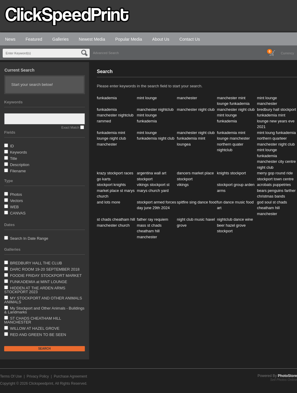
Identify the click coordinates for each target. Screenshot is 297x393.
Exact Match (70, 127)
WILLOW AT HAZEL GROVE (35, 328)
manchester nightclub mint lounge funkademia (155, 115)
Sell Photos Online (283, 379)
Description (19, 164)
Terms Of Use (11, 376)
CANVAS (18, 213)
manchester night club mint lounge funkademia (236, 115)
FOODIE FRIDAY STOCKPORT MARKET (46, 275)
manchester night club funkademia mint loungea (196, 138)
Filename (18, 171)
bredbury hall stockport (276, 109)
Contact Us (189, 39)
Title (13, 158)
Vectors (16, 200)
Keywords (18, 152)
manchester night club (196, 109)
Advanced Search (106, 53)
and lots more (108, 202)
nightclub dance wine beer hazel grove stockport (235, 225)
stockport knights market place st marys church (116, 190)
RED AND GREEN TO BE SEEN (38, 334)
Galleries (60, 39)
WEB (14, 207)
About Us (160, 39)
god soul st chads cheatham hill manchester (272, 208)
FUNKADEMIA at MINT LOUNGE (38, 282)
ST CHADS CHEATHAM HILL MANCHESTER (32, 320)
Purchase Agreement (70, 376)
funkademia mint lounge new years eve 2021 (275, 121)
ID (12, 146)
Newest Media (92, 39)
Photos (16, 194)
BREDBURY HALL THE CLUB (36, 263)
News (10, 39)
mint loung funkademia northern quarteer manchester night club (276, 138)
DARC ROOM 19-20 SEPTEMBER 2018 (45, 269)
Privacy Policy (38, 376)
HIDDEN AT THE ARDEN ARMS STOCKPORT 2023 (34, 290)
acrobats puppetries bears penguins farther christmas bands (276, 190)
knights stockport (231, 173)
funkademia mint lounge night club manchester (111, 138)
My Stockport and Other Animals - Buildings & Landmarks (44, 310)
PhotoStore (287, 376)
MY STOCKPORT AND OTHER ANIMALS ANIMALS (43, 300)
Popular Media (128, 39)
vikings (183, 184)
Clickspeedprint (41, 383)
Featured (34, 39)
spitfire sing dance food (197, 202)
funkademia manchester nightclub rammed (115, 115)
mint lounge (147, 98)
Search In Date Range (29, 238)
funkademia (107, 98)
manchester (187, 98)
